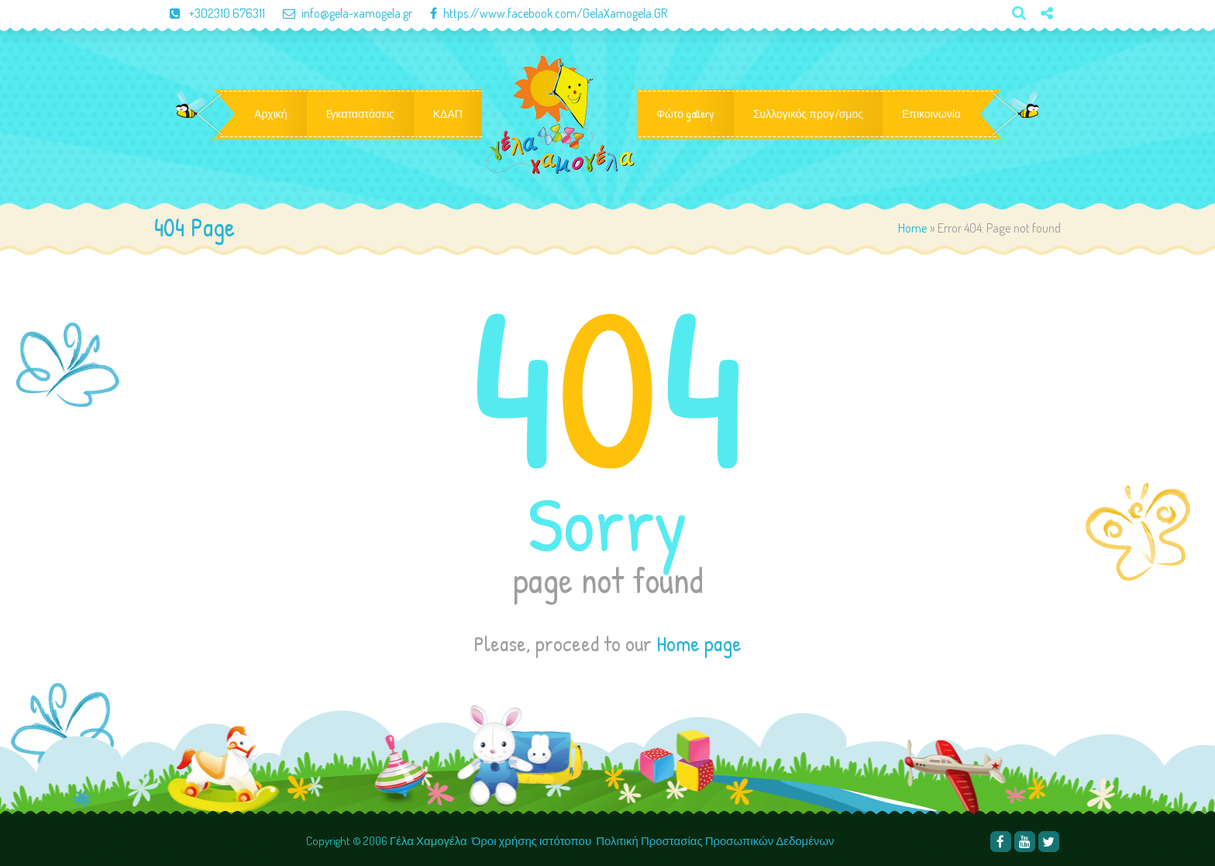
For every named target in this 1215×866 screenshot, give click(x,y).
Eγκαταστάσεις (360, 114)
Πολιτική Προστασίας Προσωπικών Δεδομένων (716, 840)
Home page (699, 643)
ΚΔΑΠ (448, 114)
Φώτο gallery (685, 114)
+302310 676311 (210, 13)
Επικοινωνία (931, 114)
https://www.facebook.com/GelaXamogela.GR (541, 13)
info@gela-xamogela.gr (339, 13)
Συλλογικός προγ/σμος (808, 114)
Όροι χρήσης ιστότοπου (531, 840)
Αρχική (271, 114)
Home (913, 227)
